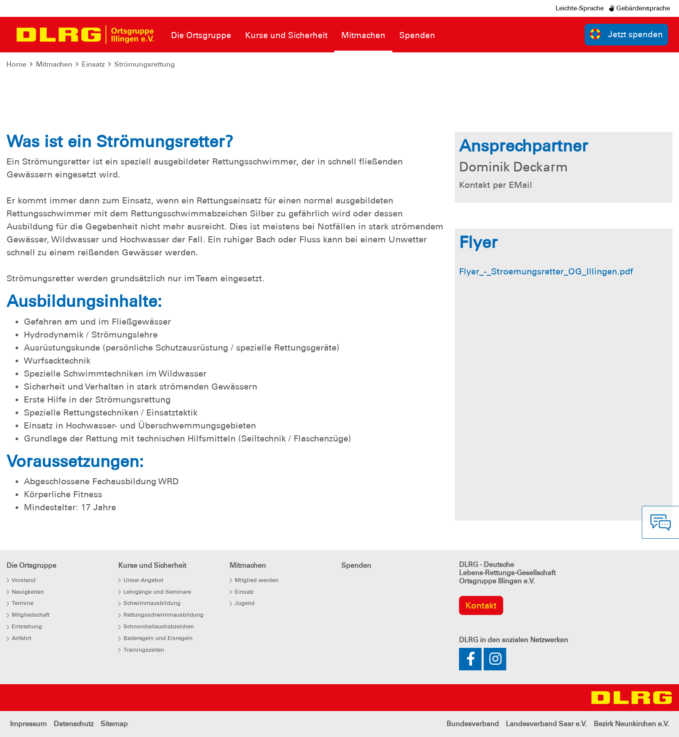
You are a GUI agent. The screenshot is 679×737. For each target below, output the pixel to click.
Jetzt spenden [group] (626, 34)
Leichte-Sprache (580, 8)
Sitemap (114, 724)
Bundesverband (472, 724)
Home (16, 64)
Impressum (28, 724)
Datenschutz (74, 724)
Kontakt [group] (481, 605)
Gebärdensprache (639, 8)
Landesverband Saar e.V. (546, 724)
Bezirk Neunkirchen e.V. (631, 724)
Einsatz (93, 64)
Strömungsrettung (144, 64)
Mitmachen (54, 64)
